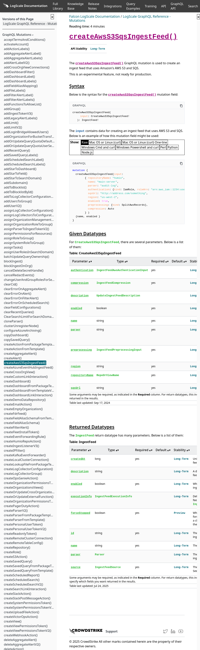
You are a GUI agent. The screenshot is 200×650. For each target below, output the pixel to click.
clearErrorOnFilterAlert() (21, 298)
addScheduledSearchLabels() (24, 164)
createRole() (12, 552)
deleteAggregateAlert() (20, 640)
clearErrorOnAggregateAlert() (25, 289)
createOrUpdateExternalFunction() (28, 497)
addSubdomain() (16, 183)
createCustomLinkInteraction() (26, 377)
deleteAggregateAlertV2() (22, 644)
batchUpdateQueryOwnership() (26, 256)
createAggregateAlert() (20, 353)
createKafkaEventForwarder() (25, 455)
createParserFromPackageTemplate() (30, 515)
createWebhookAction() (20, 635)
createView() (12, 621)
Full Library (58, 6)
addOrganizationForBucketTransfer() (30, 136)
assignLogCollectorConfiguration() (28, 210)
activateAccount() (16, 44)
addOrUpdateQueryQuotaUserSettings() (33, 146)
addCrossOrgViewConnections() (26, 67)
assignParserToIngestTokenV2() (26, 229)
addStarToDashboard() (20, 169)
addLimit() (11, 123)
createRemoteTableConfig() (23, 543)
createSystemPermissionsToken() (27, 603)
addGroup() (12, 109)
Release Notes (93, 6)
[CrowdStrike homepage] (85, 631)
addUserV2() (12, 206)
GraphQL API (177, 6)
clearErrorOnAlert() (17, 293)
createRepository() (17, 547)
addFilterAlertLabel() (18, 95)
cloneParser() (13, 321)
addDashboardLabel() (19, 76)
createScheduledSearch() (21, 580)
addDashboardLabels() (20, 81)
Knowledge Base (76, 6)
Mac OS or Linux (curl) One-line (144, 142)
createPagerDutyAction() (21, 506)
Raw (85, 142)
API (163, 6)
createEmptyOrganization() (23, 409)
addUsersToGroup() (18, 201)
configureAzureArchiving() (22, 330)
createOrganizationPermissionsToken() (31, 483)
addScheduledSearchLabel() (23, 160)
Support (112, 631)
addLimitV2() (13, 127)
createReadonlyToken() (20, 534)
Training (151, 6)
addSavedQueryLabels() (21, 155)
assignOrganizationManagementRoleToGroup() (38, 220)
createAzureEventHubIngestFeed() (28, 367)
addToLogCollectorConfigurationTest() (31, 196)
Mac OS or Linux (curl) (105, 142)
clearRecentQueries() (19, 312)
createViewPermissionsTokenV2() (27, 630)
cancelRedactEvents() (19, 275)
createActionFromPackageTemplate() (30, 344)
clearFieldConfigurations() (22, 307)
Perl (163, 147)
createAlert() (12, 358)
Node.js (87, 152)
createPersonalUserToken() (23, 524)
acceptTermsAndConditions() (24, 40)
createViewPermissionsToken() (25, 626)
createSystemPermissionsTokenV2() (29, 607)
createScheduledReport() (21, 575)
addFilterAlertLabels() (19, 100)
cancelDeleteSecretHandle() (23, 270)
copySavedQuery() (17, 340)
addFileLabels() (14, 90)
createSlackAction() (17, 594)
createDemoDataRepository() (25, 400)
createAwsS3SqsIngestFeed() (25, 363)
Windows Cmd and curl (98, 147)
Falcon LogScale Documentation (94, 16)
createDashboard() (17, 381)
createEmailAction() (18, 404)
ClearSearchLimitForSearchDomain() (30, 317)
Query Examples (133, 6)
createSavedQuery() (18, 561)
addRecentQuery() (17, 150)
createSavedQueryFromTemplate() (28, 570)
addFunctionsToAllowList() (22, 104)
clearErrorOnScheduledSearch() (26, 303)
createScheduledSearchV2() (23, 584)
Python (173, 147)
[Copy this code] (181, 105)
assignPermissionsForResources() (28, 233)
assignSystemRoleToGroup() (24, 243)
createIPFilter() (14, 450)
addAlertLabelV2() (16, 63)
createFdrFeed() (15, 413)
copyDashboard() (16, 335)
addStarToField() (15, 173)
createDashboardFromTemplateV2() (29, 390)
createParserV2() (16, 510)
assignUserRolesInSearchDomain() (28, 252)
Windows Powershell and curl (137, 147)
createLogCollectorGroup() (23, 473)
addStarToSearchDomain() (22, 178)
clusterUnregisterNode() (21, 326)
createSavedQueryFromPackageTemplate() (34, 566)
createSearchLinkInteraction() (25, 589)
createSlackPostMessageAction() (27, 598)
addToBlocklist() (15, 187)
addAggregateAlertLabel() (22, 53)
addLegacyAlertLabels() (20, 118)
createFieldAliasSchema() (21, 423)
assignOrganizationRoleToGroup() (28, 224)
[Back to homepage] (25, 6)
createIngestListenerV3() (21, 446)
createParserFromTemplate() (24, 520)
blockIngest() (13, 261)
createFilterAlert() (16, 427)
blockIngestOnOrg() (18, 266)
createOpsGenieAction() (21, 478)
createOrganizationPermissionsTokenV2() (33, 501)
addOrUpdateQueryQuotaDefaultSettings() (34, 141)
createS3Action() (15, 557)
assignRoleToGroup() (18, 238)
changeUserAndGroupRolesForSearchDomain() (37, 280)
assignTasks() (13, 247)
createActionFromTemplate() (24, 349)
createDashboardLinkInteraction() (28, 395)
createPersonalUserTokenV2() (25, 529)
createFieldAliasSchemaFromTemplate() (32, 418)
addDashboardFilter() (19, 72)
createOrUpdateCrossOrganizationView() (33, 492)
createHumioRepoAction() (22, 441)
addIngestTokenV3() (18, 113)
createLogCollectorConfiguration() (28, 469)
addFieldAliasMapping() (21, 86)
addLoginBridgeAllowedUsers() (26, 132)
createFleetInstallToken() (21, 432)
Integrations (113, 6)
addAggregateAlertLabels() (23, 58)
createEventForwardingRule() (24, 437)
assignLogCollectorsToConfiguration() (31, 215)
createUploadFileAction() (21, 612)
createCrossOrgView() (19, 372)
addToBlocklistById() (18, 192)
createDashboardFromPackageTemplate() (33, 386)
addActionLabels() (16, 49)
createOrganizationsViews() (23, 487)
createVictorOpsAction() (21, 617)
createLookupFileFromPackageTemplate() (33, 464)
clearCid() (10, 284)
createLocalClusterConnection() (26, 460)
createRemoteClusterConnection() (28, 538)
